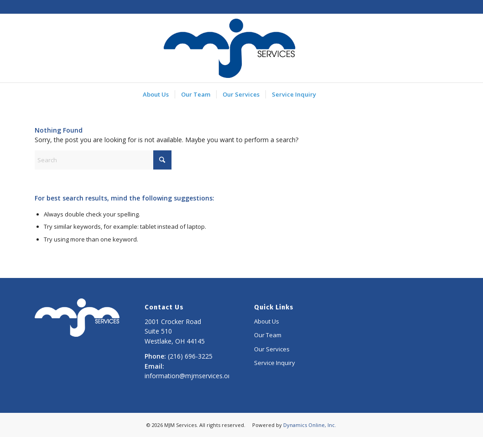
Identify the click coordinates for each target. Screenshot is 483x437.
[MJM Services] (230, 48)
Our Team (267, 335)
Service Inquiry (274, 363)
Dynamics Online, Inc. (309, 425)
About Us (266, 321)
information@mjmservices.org (189, 375)
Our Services (272, 349)
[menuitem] (156, 94)
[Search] (103, 160)
